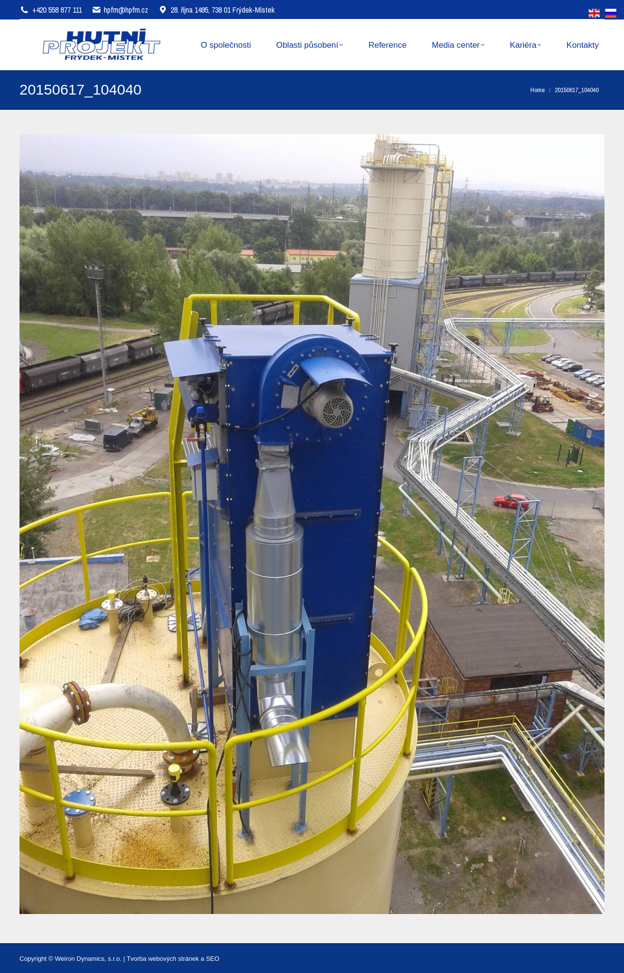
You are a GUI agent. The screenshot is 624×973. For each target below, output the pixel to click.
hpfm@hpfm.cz (126, 9)
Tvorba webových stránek (163, 958)
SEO (212, 958)
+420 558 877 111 (57, 9)
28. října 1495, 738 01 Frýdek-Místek (216, 9)
